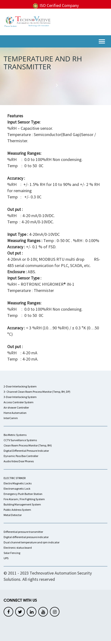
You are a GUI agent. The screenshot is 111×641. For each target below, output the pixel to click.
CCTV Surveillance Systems (20, 440)
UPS (6, 558)
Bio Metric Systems (15, 435)
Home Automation (15, 413)
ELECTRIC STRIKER (15, 478)
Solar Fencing (12, 553)
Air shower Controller (16, 407)
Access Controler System (18, 402)
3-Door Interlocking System (20, 397)
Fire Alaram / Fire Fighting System (24, 499)
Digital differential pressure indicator (26, 537)
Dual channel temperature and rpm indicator (31, 542)
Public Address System (17, 509)
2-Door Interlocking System (20, 386)
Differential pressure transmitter (23, 532)
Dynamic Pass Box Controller (21, 456)
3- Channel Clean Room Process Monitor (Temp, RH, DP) (37, 391)
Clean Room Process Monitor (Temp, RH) (28, 445)
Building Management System (22, 504)
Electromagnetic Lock (17, 488)
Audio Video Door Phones (19, 461)
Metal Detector (13, 515)
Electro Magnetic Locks (18, 483)
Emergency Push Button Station (23, 494)
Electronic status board (18, 547)
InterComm (11, 418)
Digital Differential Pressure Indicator (26, 450)
